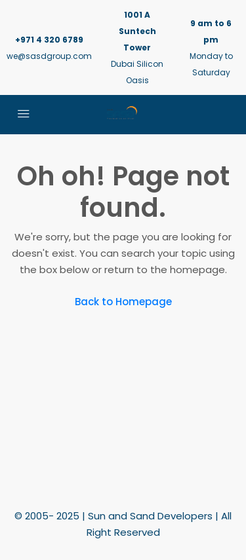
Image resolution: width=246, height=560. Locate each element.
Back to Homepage (123, 301)
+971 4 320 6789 (49, 39)
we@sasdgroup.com (49, 56)
